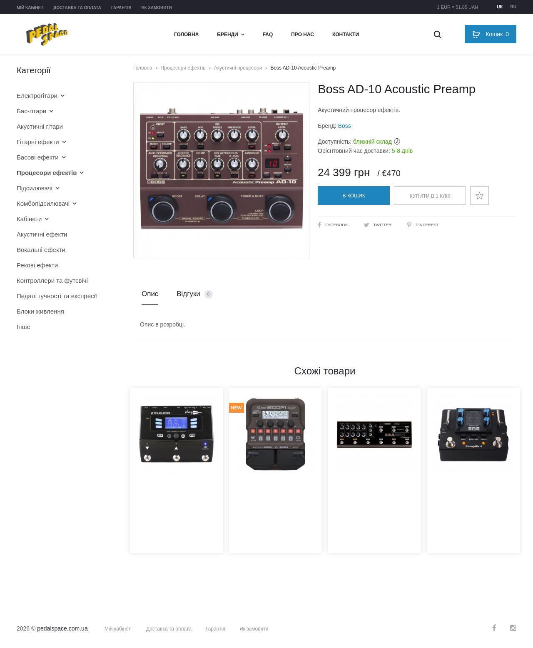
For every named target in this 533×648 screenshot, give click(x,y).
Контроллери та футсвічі (52, 280)
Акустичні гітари (40, 126)
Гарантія (121, 7)
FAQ (268, 34)
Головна (186, 34)
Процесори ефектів (183, 68)
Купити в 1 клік (430, 196)
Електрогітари (37, 95)
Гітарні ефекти (38, 141)
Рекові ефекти (37, 265)
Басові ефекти (38, 157)
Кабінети (29, 218)
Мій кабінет (30, 7)
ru (513, 7)
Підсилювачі (34, 188)
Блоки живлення (40, 311)
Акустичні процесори (238, 68)
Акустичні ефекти (42, 234)
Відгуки (194, 294)
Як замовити (156, 7)
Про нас (302, 34)
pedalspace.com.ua (62, 628)
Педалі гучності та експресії (57, 295)
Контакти (345, 34)
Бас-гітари (31, 111)
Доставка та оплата (77, 7)
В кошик (354, 196)
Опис (150, 294)
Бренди (227, 34)
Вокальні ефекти (41, 249)
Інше (23, 326)
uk (500, 7)
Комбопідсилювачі (43, 203)
